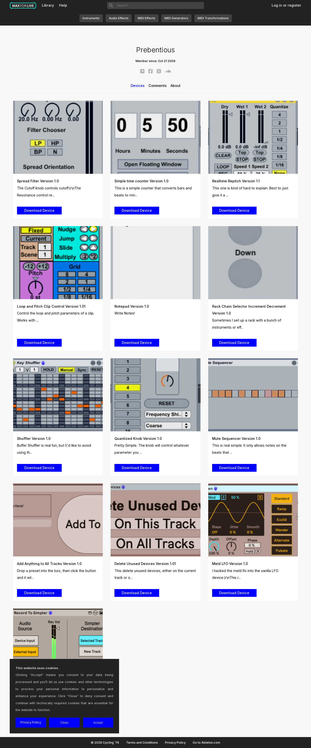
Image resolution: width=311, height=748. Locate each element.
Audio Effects (119, 18)
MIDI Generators (176, 18)
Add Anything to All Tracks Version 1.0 (49, 564)
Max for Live (23, 5)
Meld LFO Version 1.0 (230, 564)
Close (64, 722)
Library (48, 5)
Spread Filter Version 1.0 (38, 181)
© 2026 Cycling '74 (105, 742)
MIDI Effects (146, 18)
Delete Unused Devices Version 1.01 (145, 564)
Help (63, 5)
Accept (98, 722)
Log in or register (286, 5)
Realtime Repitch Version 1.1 (236, 181)
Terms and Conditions (142, 742)
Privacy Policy (175, 742)
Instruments (91, 18)
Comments (157, 85)
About (176, 85)
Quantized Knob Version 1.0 (138, 438)
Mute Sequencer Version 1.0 (236, 438)
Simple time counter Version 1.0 (141, 181)
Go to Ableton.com (206, 742)
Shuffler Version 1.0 (34, 438)
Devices (138, 85)
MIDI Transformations (213, 18)
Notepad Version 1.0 (131, 306)
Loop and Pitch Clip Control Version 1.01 (51, 306)
